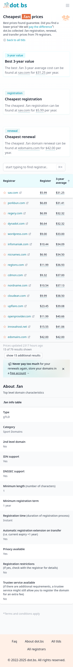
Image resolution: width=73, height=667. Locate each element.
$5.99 (40, 110)
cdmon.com (15, 275)
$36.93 (60, 265)
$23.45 (44, 306)
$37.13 (60, 285)
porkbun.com (16, 203)
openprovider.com (19, 316)
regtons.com (16, 265)
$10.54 (44, 285)
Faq (14, 641)
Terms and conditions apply (22, 613)
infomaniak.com (18, 244)
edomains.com (29, 148)
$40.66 (60, 316)
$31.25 (41, 72)
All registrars (36, 649)
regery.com (15, 213)
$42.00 (50, 148)
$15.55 (44, 326)
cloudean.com (17, 296)
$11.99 (44, 265)
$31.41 (60, 203)
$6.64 (43, 223)
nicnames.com (17, 254)
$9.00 (43, 234)
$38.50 (60, 296)
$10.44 (44, 244)
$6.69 (43, 203)
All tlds (56, 641)
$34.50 (60, 254)
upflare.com (15, 306)
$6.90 (43, 254)
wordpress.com (17, 234)
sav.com (24, 72)
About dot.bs (34, 641)
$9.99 (43, 296)
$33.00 (60, 234)
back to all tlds (16, 40)
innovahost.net (17, 326)
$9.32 (43, 275)
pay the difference (40, 27)
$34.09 (60, 244)
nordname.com (17, 285)
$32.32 (60, 213)
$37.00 (60, 275)
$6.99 (43, 213)
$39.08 (60, 306)
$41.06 (60, 326)
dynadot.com (16, 223)
